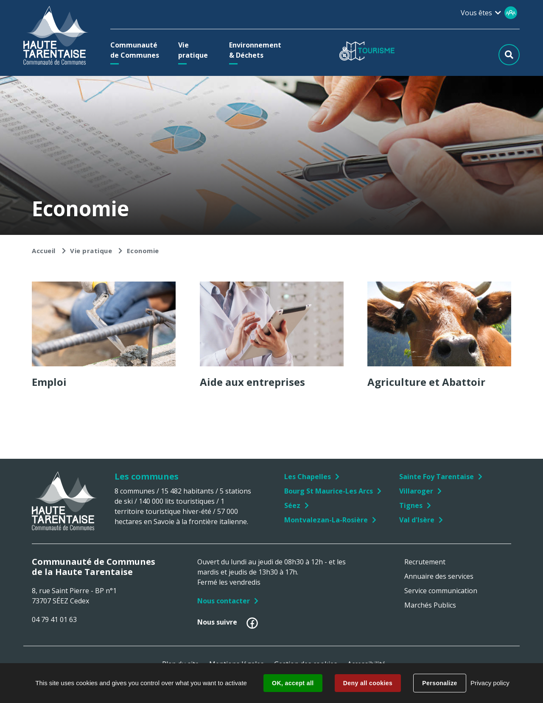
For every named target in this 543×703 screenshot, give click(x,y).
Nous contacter (223, 600)
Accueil (44, 250)
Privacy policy (489, 682)
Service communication (440, 590)
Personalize (439, 683)
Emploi (49, 382)
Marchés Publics (430, 605)
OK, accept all (292, 683)
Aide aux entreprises (252, 382)
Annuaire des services (438, 576)
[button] (136, 50)
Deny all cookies (367, 683)
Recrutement (424, 561)
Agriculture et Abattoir (426, 382)
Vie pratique (91, 250)
